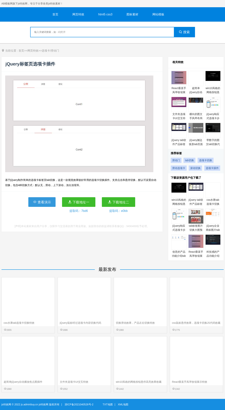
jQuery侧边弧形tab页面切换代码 (196, 144)
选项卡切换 (205, 160)
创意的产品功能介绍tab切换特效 (179, 255)
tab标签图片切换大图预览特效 (196, 229)
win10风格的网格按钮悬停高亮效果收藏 (139, 381)
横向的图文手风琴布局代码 (195, 118)
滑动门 (176, 160)
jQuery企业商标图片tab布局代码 (213, 229)
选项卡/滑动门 (50, 50)
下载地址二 (118, 202)
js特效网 (6, 404)
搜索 (184, 32)
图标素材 (132, 14)
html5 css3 (105, 14)
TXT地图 (108, 404)
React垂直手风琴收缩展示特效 (178, 92)
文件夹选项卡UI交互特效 (178, 118)
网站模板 (158, 14)
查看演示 (42, 202)
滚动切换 (195, 168)
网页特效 (78, 14)
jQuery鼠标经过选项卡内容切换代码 (80, 322)
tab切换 (189, 160)
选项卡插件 (212, 168)
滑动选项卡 (178, 168)
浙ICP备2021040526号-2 (79, 404)
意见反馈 (217, 398)
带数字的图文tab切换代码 (213, 144)
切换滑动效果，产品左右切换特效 (135, 322)
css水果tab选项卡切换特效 (212, 203)
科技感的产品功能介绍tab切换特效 (213, 255)
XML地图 (123, 404)
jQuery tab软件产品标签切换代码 (178, 144)
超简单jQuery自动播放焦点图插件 (23, 381)
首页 (55, 14)
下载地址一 (78, 202)
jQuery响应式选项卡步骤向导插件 (212, 118)
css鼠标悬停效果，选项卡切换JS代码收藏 (196, 322)
